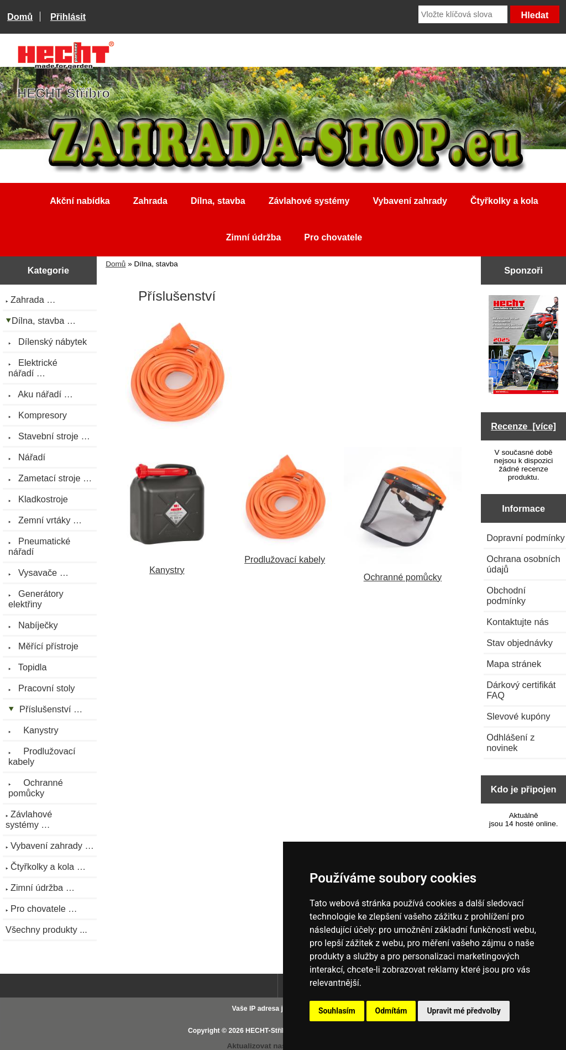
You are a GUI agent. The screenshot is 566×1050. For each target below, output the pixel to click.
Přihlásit (68, 17)
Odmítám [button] (391, 1010)
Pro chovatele (333, 237)
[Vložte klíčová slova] (462, 14)
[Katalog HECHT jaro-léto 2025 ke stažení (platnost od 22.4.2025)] (524, 345)
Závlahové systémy (309, 201)
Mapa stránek (513, 664)
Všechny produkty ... (46, 930)
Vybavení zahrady (410, 201)
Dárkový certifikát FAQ (520, 690)
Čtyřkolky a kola (504, 201)
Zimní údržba (253, 237)
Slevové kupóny (518, 716)
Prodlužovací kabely (285, 554)
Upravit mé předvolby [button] (463, 1010)
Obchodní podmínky (506, 595)
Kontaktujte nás (517, 622)
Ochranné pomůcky (403, 571)
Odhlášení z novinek (510, 742)
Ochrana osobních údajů (523, 564)
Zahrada (150, 201)
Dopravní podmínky (525, 538)
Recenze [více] (523, 426)
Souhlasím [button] (336, 1010)
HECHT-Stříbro (269, 1031)
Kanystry (167, 564)
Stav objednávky (519, 643)
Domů (20, 17)
